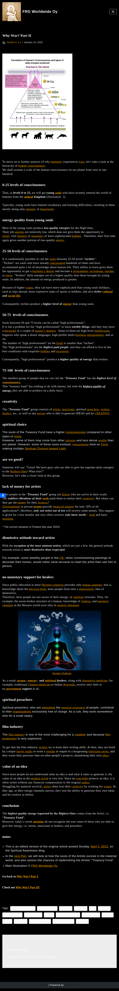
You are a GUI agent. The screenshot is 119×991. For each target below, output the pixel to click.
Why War (83, 924)
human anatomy (92, 586)
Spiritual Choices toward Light (45, 449)
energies (81, 911)
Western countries (53, 586)
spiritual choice (40, 924)
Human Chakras (61, 675)
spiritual (78, 599)
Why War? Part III (28, 890)
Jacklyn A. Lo (14, 42)
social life (14, 296)
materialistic (87, 590)
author (85, 784)
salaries (19, 232)
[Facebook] (3, 495)
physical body (37, 590)
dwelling (7, 520)
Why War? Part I (27, 879)
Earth (59, 343)
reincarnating (80, 445)
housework (47, 209)
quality (108, 918)
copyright (82, 780)
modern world (39, 780)
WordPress (71, 988)
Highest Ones (18, 472)
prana (21, 682)
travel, (6, 236)
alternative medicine (95, 682)
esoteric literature (68, 607)
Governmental (11, 508)
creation (66, 911)
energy (60, 240)
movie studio (24, 753)
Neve (44, 988)
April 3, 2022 (99, 849)
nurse (9, 275)
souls (58, 192)
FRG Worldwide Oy (44, 868)
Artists (66, 495)
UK (62, 559)
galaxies (71, 441)
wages (29, 288)
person (41, 414)
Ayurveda (69, 686)
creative (80, 736)
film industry (17, 736)
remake (50, 753)
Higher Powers (12, 918)
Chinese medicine (39, 686)
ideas (105, 757)
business (80, 335)
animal (28, 197)
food (92, 516)
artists (56, 410)
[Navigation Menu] (113, 11)
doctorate (10, 331)
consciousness (36, 165)
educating (48, 709)
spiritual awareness (73, 709)
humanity (56, 161)
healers (6, 414)
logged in (27, 959)
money (22, 504)
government (13, 690)
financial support (63, 508)
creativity (88, 499)
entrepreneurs (95, 335)
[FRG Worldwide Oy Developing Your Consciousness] (30, 11)
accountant (96, 271)
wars (82, 161)
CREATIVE (102, 414)
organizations (22, 713)
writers (105, 410)
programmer (80, 271)
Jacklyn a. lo (33, 918)
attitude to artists (23, 911)
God (93, 911)
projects (43, 504)
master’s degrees (45, 331)
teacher (109, 271)
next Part (20, 858)
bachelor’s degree (43, 271)
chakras (86, 603)
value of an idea (63, 924)
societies (38, 824)
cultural (108, 292)
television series (98, 753)
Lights (49, 918)
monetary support (68, 918)
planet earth (91, 918)
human (22, 165)
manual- (31, 209)
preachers (93, 410)
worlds (102, 441)
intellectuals (102, 331)
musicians (68, 410)
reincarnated (57, 263)
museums (37, 236)
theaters (22, 236)
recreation (62, 352)
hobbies (76, 236)
